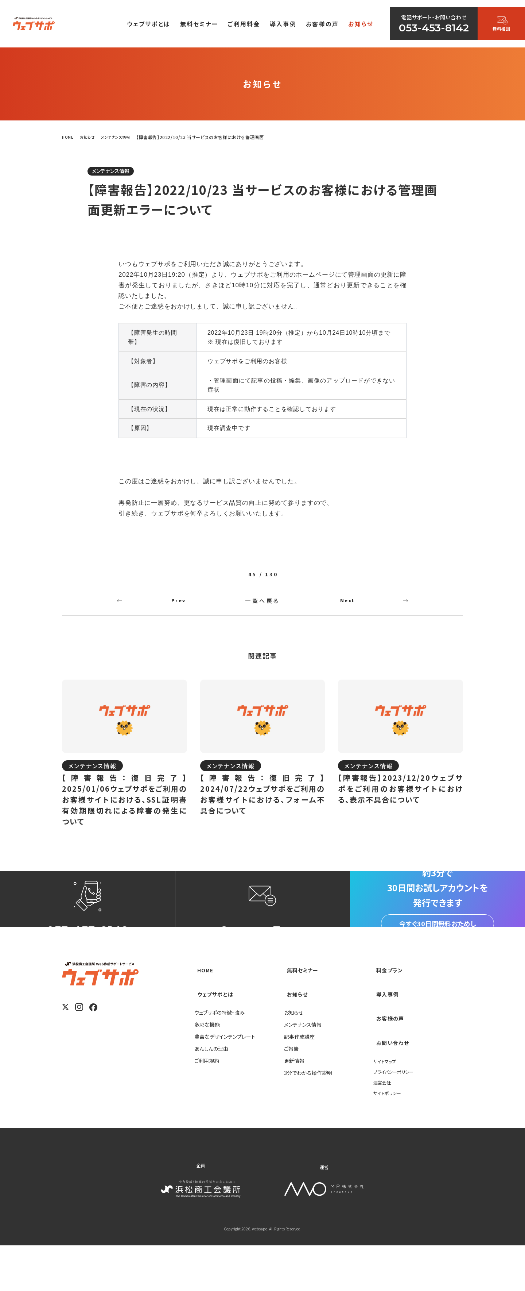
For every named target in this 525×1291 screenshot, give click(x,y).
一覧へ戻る (262, 606)
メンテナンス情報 (118, 172)
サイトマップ (386, 1106)
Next (347, 606)
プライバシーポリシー (396, 1116)
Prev (179, 606)
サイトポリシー (389, 1137)
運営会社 (383, 1127)
